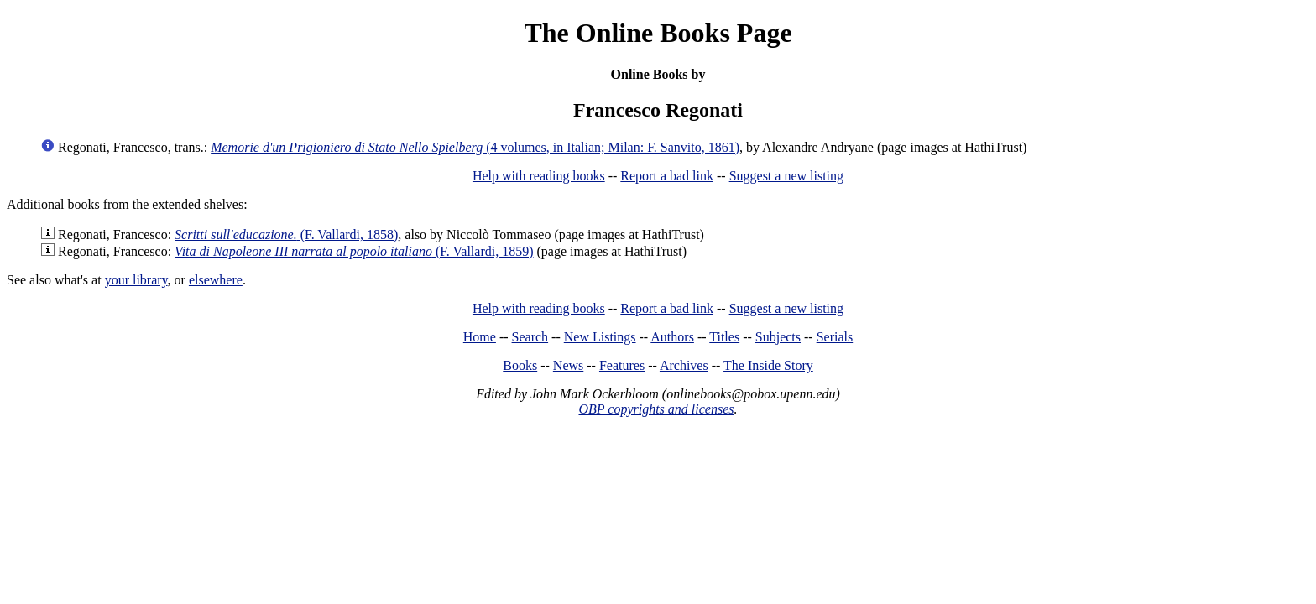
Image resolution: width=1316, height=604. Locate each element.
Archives (684, 365)
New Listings (600, 337)
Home (479, 337)
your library (136, 280)
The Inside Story (768, 365)
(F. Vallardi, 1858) (286, 234)
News (568, 365)
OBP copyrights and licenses (656, 409)
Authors (672, 337)
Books (520, 365)
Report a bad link (666, 176)
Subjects (778, 337)
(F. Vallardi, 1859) (354, 251)
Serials (835, 337)
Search (530, 337)
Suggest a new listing (786, 176)
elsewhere (216, 280)
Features (622, 365)
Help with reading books (539, 176)
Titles (724, 337)
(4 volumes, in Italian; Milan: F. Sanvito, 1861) (475, 147)
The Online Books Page (657, 33)
